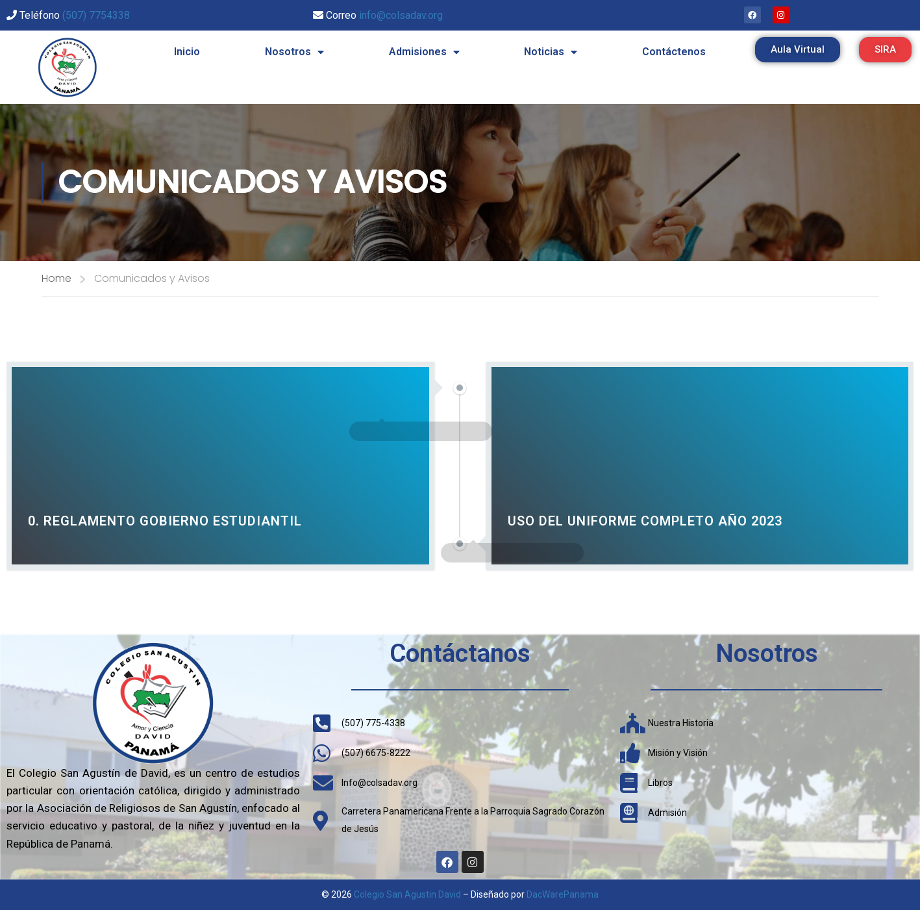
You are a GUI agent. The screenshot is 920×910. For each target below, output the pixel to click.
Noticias (550, 52)
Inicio (187, 51)
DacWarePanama (563, 894)
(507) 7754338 (96, 15)
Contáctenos (674, 51)
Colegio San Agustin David (407, 894)
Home (56, 278)
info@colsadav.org (401, 15)
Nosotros (294, 52)
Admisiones (424, 52)
